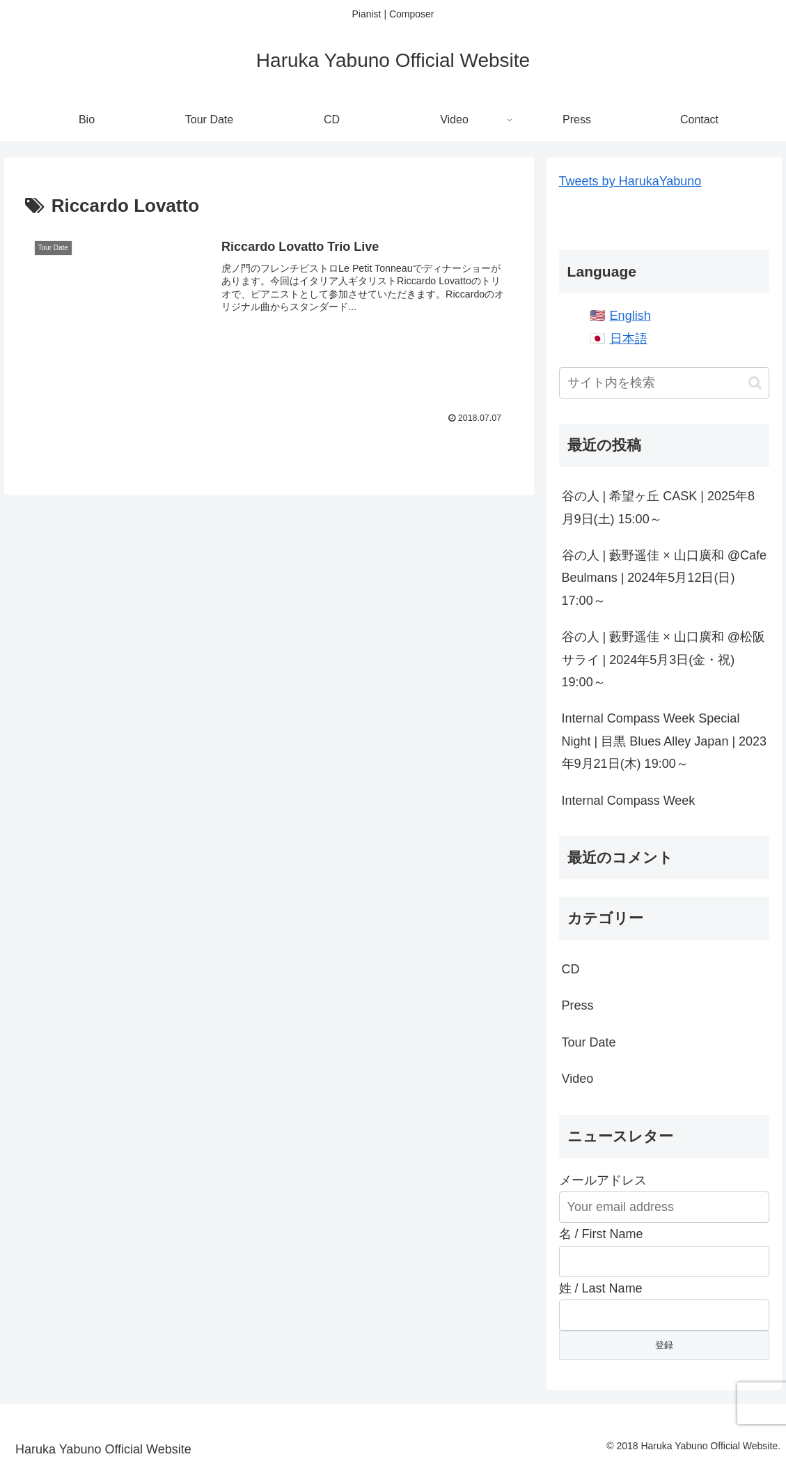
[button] (755, 383)
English (630, 316)
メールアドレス (603, 1180)
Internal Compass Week (628, 801)
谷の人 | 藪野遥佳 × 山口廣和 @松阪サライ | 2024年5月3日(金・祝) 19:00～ (663, 659)
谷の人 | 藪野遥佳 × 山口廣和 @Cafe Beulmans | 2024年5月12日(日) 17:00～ (664, 578)
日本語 (628, 339)
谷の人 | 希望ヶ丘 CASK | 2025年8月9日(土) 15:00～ (658, 507)
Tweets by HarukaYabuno (630, 181)
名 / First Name (601, 1234)
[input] (664, 383)
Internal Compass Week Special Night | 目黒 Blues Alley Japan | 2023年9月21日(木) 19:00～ (664, 741)
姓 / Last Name (601, 1288)
